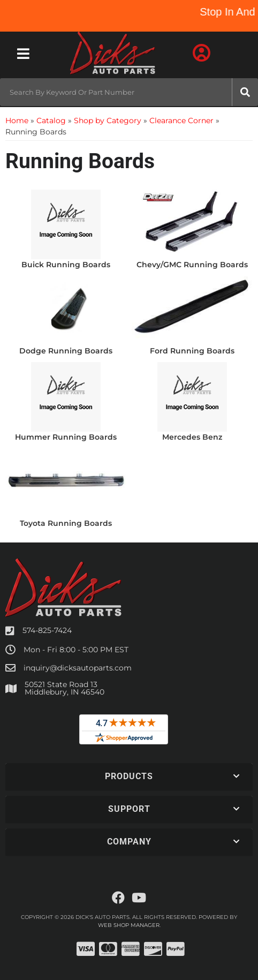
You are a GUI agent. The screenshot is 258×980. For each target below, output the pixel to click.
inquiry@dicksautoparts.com (78, 668)
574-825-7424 (47, 630)
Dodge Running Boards (65, 351)
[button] (129, 92)
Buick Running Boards (65, 264)
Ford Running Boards (192, 351)
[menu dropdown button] (22, 54)
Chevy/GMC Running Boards (192, 264)
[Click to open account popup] (201, 54)
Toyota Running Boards (66, 523)
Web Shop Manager (129, 925)
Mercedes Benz (192, 437)
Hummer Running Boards (66, 437)
